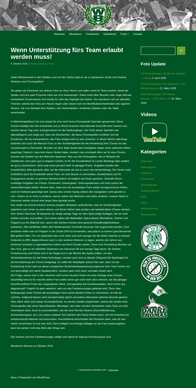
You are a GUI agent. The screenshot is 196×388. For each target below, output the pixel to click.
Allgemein (146, 161)
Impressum (113, 376)
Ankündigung (148, 167)
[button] (128, 34)
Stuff (143, 197)
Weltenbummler (150, 209)
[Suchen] (181, 51)
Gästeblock (109, 34)
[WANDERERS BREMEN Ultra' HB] (98, 15)
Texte (51, 63)
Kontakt (138, 34)
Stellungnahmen (39, 63)
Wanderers (75, 34)
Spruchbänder (149, 185)
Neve (14, 383)
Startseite (59, 34)
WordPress (43, 383)
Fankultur (146, 173)
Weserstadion (149, 215)
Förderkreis (92, 34)
